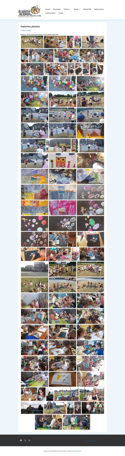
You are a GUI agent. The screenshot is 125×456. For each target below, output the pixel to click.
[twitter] (25, 440)
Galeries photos (99, 9)
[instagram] (29, 440)
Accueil (47, 9)
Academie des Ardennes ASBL (29, 16)
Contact (60, 13)
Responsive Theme (90, 441)
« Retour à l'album (26, 30)
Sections (67, 9)
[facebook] (20, 440)
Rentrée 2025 (87, 9)
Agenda (77, 9)
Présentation (57, 9)
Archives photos (50, 13)
